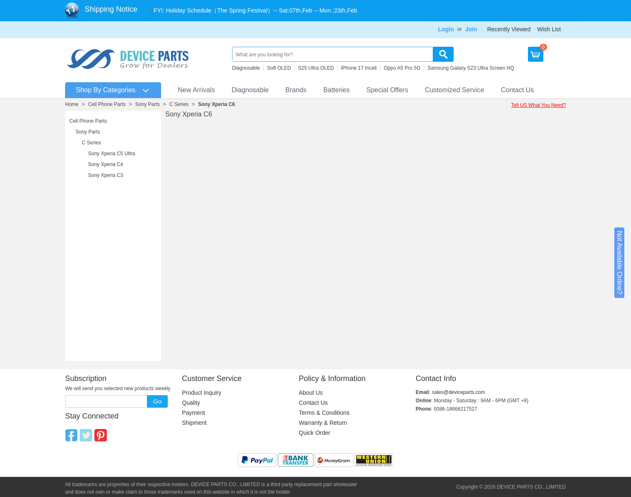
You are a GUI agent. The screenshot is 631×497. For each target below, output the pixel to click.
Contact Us (517, 89)
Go (157, 401)
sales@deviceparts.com (458, 392)
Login (446, 29)
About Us (311, 392)
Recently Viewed (508, 29)
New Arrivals (196, 89)
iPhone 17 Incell (358, 68)
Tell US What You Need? (538, 105)
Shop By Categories (105, 89)
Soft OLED (279, 68)
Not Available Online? (619, 263)
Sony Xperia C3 (105, 175)
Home (71, 104)
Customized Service (454, 89)
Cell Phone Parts (107, 104)
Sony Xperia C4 (105, 164)
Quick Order (314, 432)
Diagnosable (246, 68)
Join (471, 29)
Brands (296, 89)
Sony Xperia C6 (216, 104)
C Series (179, 104)
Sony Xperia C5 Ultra (111, 153)
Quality (191, 402)
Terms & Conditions (324, 412)
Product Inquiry (201, 392)
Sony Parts (147, 104)
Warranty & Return (323, 422)
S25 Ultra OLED (316, 68)
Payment (193, 412)
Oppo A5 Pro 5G (402, 68)
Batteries (336, 89)
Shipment (194, 422)
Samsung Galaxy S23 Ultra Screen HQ (471, 68)
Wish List (549, 29)
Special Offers (387, 89)
